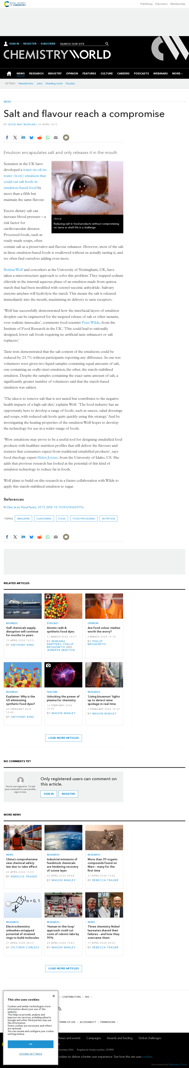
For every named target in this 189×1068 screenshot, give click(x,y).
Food (62, 518)
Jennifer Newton (61, 650)
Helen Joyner (47, 457)
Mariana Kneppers (56, 643)
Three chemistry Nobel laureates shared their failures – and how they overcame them (104, 932)
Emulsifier (23, 518)
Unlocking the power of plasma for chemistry (63, 698)
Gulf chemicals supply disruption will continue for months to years (22, 631)
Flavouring (44, 518)
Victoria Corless (25, 947)
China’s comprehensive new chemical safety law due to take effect (22, 863)
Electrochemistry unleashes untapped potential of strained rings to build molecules (22, 932)
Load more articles (63, 737)
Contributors (71, 996)
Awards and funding (120, 1038)
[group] (176, 73)
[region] (30, 1027)
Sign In (14, 43)
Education (161, 4)
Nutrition (108, 518)
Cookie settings (30, 1054)
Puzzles (70, 83)
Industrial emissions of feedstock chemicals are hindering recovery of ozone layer (62, 865)
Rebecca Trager (24, 876)
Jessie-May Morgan (22, 124)
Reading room (54, 83)
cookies (147, 1056)
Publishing (146, 4)
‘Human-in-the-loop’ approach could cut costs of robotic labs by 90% (63, 932)
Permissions (107, 1022)
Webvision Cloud (178, 1064)
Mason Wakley (64, 713)
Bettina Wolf (13, 270)
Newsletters (26, 83)
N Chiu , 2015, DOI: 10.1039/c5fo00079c (44, 507)
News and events (69, 1038)
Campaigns (93, 1038)
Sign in (49, 793)
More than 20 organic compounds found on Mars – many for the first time (103, 865)
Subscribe (48, 43)
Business (12, 623)
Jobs (39, 83)
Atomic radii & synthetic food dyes (60, 629)
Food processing (84, 518)
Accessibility (88, 1022)
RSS (87, 996)
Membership (178, 4)
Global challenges (149, 1038)
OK (30, 1044)
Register (30, 43)
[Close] (54, 996)
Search (107, 43)
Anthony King (22, 645)
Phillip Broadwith (60, 646)
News (7, 101)
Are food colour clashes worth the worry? (104, 629)
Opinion (93, 623)
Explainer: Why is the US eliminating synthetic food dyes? (20, 700)
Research (94, 692)
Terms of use (67, 1022)
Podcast (53, 623)
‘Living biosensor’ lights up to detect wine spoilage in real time (104, 700)
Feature (52, 692)
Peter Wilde (91, 322)
